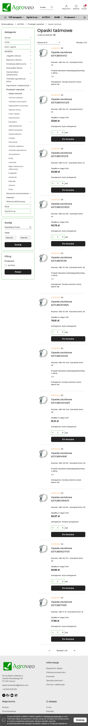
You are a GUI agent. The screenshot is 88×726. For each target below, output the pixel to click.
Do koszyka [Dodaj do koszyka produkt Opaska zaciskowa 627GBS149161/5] (68, 534)
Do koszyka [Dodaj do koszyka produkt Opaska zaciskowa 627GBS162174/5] (68, 588)
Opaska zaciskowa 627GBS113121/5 (61, 154)
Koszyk (5, 707)
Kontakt (50, 711)
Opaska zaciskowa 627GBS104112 (61, 54)
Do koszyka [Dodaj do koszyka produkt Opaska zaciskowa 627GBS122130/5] (68, 244)
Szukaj (18, 245)
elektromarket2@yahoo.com (15, 685)
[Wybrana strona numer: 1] (62, 650)
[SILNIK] (58, 17)
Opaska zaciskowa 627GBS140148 (61, 354)
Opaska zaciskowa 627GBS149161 (61, 455)
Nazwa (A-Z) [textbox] (42, 42)
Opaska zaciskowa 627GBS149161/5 (61, 499)
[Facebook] (3, 695)
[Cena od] (11, 237)
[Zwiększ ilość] (62, 132)
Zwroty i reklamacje (55, 684)
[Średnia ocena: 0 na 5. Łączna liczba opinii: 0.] (57, 48)
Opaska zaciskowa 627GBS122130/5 (61, 205)
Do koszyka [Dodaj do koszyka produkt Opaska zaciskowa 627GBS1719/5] (68, 639)
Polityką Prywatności (53, 716)
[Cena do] (25, 237)
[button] (70, 17)
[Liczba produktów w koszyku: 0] (84, 7)
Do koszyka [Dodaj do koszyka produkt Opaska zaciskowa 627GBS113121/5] (68, 190)
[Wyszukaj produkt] (46, 7)
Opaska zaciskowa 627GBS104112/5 (61, 101)
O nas (48, 707)
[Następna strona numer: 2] (74, 650)
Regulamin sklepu (54, 668)
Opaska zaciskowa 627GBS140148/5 (61, 401)
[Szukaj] (30, 227)
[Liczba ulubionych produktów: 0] (76, 7)
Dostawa (50, 676)
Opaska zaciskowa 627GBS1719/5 (61, 603)
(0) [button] (62, 48)
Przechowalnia (9, 711)
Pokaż (18, 272)
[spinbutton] (58, 132)
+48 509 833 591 (9, 689)
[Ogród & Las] (33, 17)
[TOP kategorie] (13, 17)
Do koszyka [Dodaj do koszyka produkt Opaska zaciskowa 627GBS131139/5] (68, 339)
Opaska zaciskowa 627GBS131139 (61, 259)
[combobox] (49, 42)
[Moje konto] (66, 7)
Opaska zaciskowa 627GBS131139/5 (61, 303)
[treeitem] (18, 37)
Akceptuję (80, 720)
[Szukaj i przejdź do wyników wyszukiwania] (51, 7)
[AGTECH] (47, 17)
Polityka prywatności (55, 672)
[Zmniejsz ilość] (53, 132)
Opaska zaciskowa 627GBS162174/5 (61, 550)
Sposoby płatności (54, 680)
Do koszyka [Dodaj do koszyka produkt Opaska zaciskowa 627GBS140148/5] (68, 439)
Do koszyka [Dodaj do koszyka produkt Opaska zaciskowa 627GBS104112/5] (68, 139)
